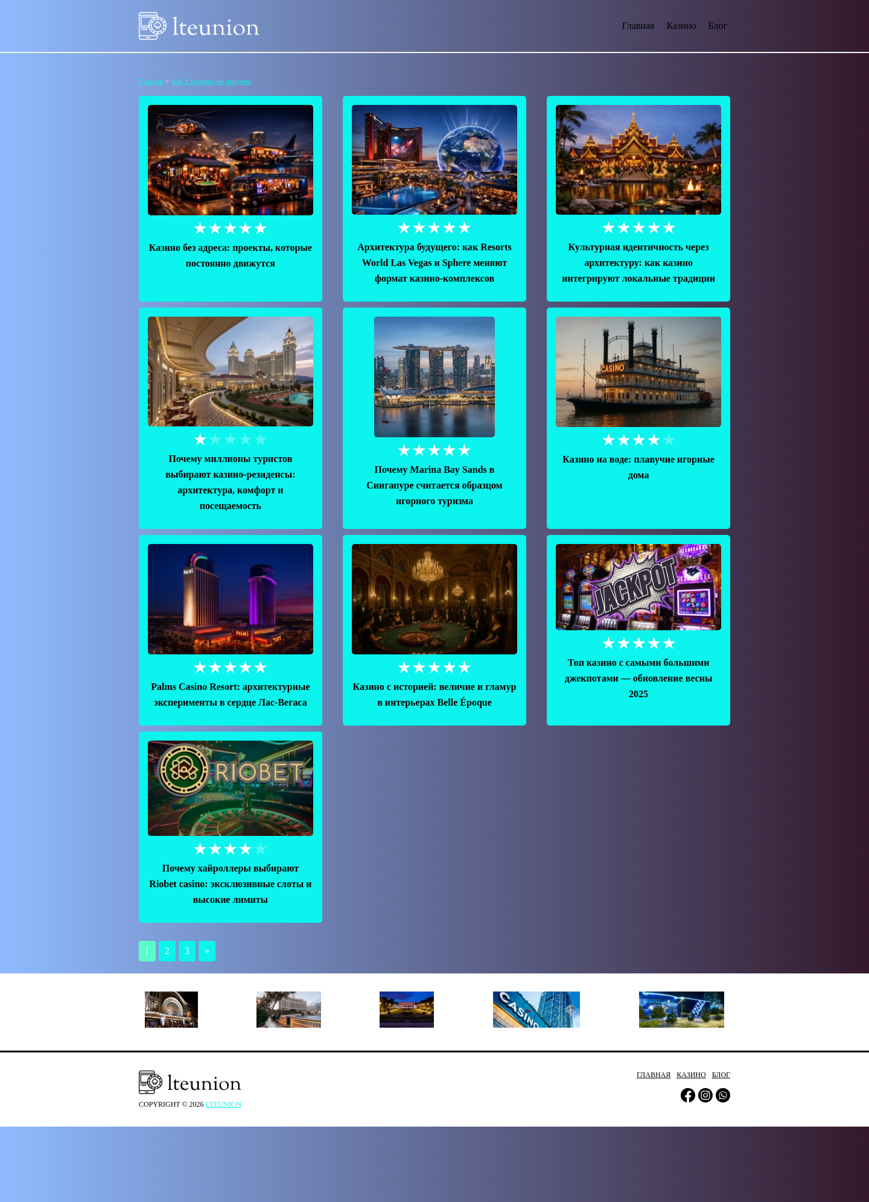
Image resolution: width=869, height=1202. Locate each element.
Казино (681, 26)
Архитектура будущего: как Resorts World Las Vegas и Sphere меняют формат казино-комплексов (434, 262)
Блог (717, 26)
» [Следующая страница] (207, 951)
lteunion (224, 1104)
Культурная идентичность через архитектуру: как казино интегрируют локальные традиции (638, 262)
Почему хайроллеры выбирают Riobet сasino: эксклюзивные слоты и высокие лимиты (230, 884)
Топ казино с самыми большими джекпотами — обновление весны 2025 (639, 678)
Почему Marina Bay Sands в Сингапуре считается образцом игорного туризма (434, 485)
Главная (638, 26)
